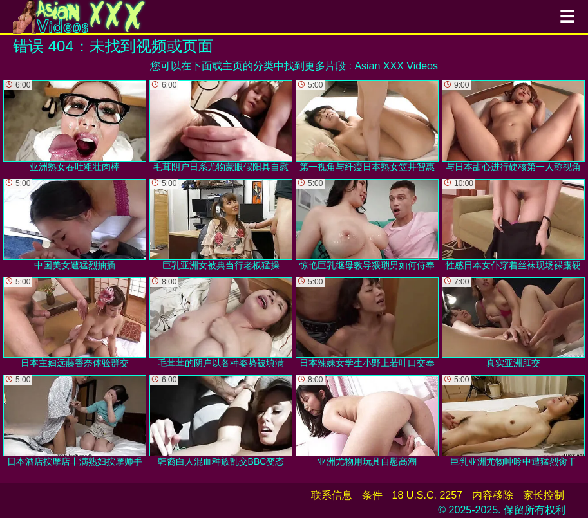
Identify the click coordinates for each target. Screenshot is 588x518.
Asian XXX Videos (396, 65)
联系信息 (331, 495)
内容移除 (492, 495)
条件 (372, 495)
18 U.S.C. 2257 (427, 495)
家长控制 (543, 495)
